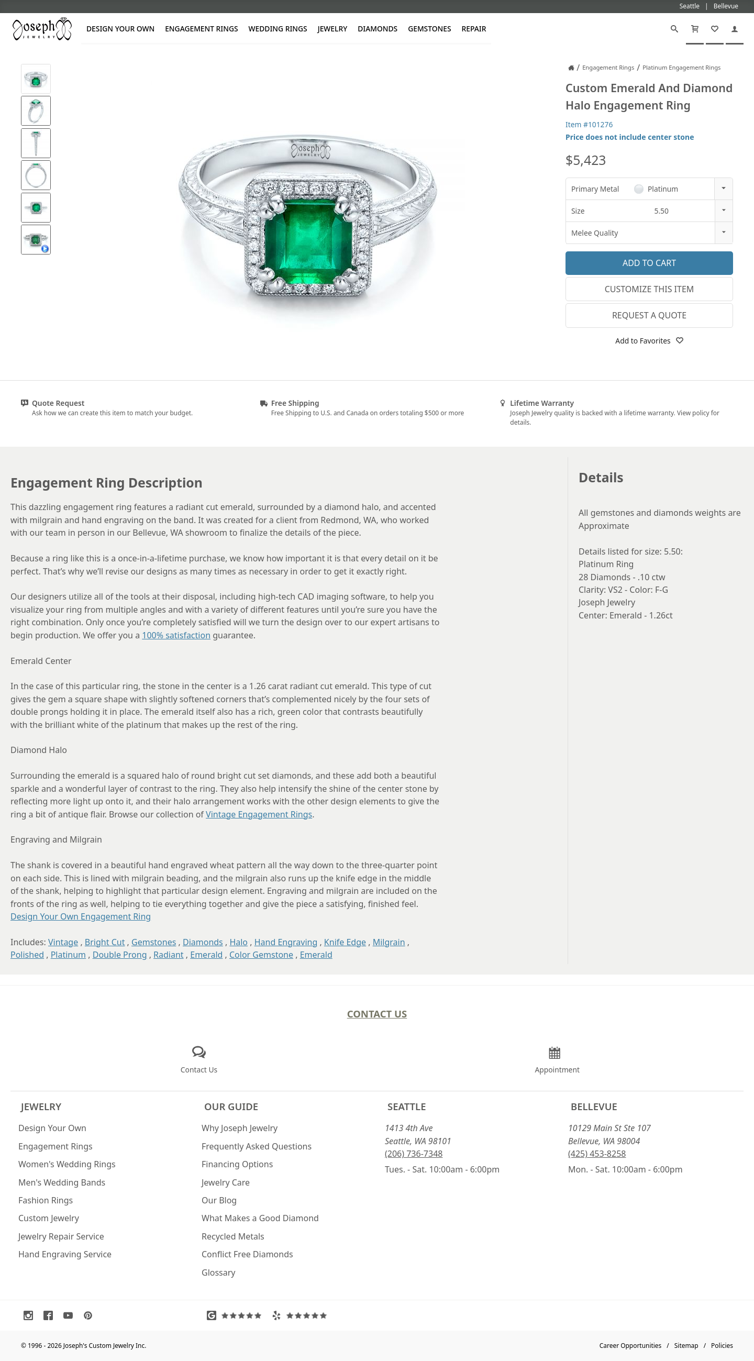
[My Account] (735, 29)
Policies (722, 1345)
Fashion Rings (45, 1200)
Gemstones (429, 29)
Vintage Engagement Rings (259, 814)
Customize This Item (649, 289)
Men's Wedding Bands (61, 1182)
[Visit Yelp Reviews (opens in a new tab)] (301, 1315)
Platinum (68, 954)
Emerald (206, 954)
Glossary (219, 1272)
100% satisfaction (176, 635)
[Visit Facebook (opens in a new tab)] (50, 1315)
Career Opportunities (631, 1345)
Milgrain (389, 942)
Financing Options (237, 1164)
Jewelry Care (226, 1182)
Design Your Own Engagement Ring (80, 916)
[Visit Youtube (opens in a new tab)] (70, 1315)
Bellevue (594, 1106)
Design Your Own (120, 29)
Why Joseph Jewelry (240, 1128)
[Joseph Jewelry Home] (571, 67)
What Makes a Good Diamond (260, 1218)
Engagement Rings (201, 29)
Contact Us (377, 1013)
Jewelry (333, 29)
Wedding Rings (278, 29)
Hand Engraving (286, 942)
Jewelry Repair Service (61, 1236)
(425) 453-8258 (597, 1153)
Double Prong (120, 954)
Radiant (168, 954)
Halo (238, 942)
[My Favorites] (715, 29)
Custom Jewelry (48, 1218)
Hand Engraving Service (65, 1254)
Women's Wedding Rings (67, 1164)
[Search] (674, 29)
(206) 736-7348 (413, 1153)
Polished (27, 954)
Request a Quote (649, 315)
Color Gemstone (261, 954)
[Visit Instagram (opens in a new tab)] (31, 1315)
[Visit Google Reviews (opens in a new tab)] (237, 1315)
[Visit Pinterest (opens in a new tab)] (90, 1315)
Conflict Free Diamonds (247, 1254)
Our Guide (231, 1106)
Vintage (63, 942)
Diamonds (377, 29)
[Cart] (695, 29)
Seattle (406, 1106)
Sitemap (686, 1345)
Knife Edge (345, 942)
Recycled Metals (233, 1236)
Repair (474, 29)
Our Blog (219, 1200)
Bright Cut (105, 942)
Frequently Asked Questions (257, 1146)
